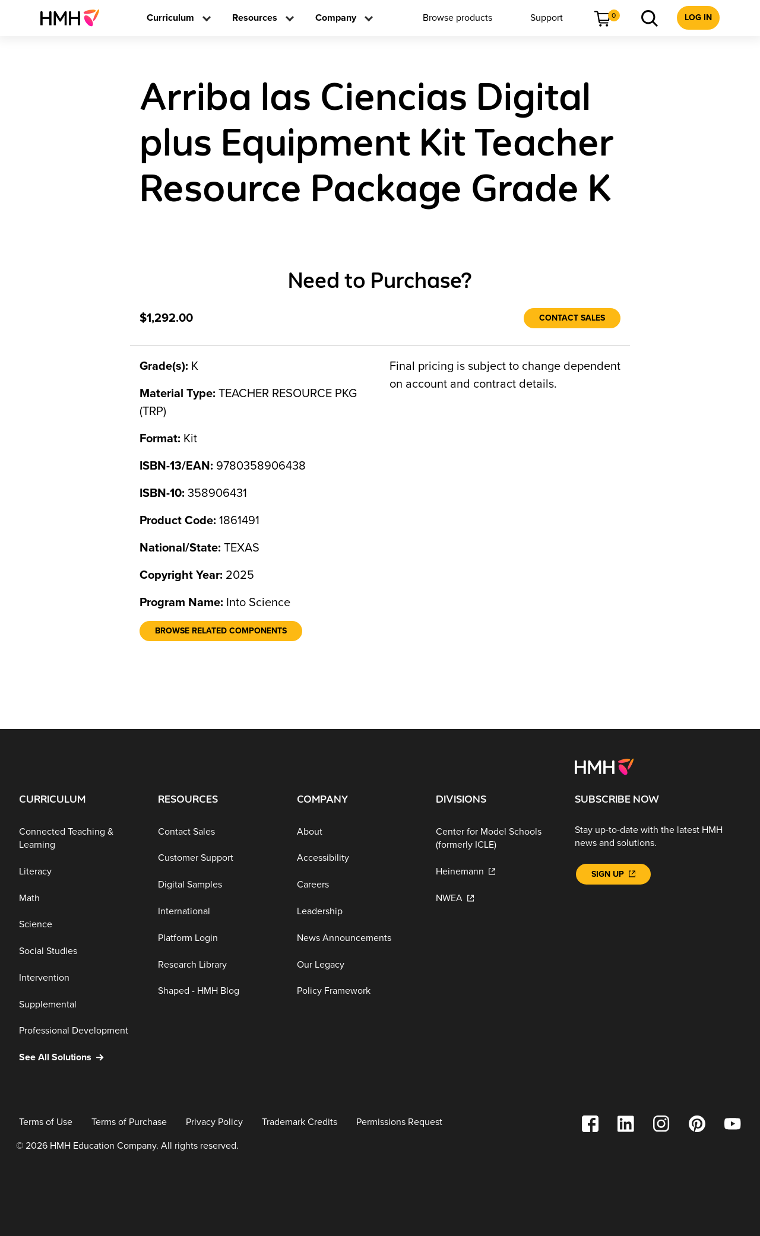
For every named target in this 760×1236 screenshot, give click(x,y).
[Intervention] (79, 978)
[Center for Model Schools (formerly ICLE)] (495, 838)
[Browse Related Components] (221, 631)
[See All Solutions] (79, 1057)
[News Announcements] (356, 938)
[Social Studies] (79, 951)
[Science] (79, 924)
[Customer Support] (217, 858)
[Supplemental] (79, 1004)
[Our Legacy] (356, 964)
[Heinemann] (495, 871)
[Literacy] (79, 871)
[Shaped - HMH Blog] (217, 991)
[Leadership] (356, 911)
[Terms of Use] (46, 1122)
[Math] (79, 898)
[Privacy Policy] (214, 1122)
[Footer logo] (604, 766)
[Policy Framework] (356, 991)
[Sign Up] (613, 874)
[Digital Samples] (217, 884)
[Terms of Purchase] (129, 1122)
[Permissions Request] (399, 1122)
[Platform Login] (217, 938)
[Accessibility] (356, 858)
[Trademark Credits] (299, 1122)
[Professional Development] (79, 1031)
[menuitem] (74, 18)
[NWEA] (495, 898)
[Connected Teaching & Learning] (79, 838)
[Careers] (356, 884)
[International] (217, 911)
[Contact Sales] (572, 318)
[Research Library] (217, 964)
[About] (356, 832)
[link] (74, 18)
